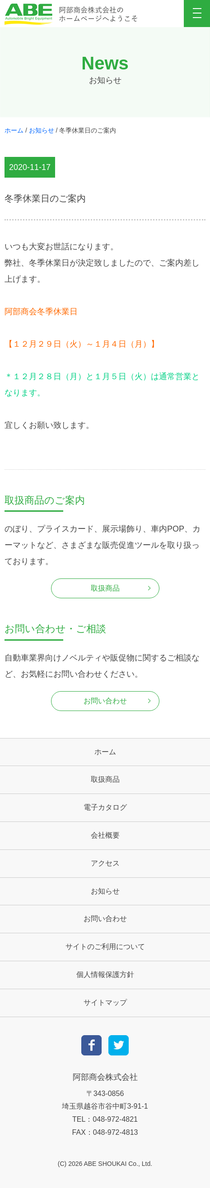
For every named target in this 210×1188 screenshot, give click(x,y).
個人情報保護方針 (105, 974)
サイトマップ (105, 1002)
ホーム (14, 130)
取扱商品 (105, 588)
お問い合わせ (105, 701)
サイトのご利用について (105, 946)
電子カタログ (105, 807)
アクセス (105, 863)
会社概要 (105, 835)
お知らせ (41, 130)
